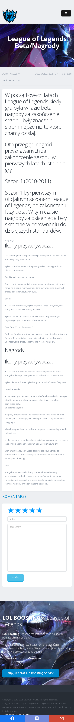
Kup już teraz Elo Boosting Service (30, 673)
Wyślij (15, 577)
